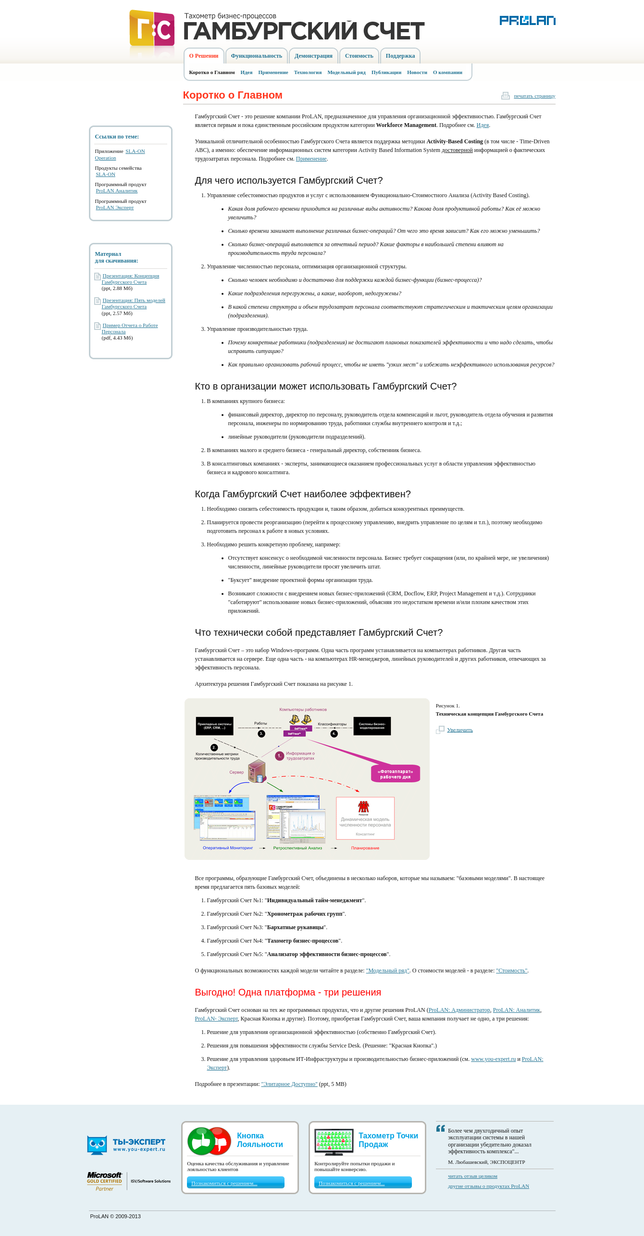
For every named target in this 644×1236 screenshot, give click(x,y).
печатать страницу (534, 96)
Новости (417, 72)
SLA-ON (105, 174)
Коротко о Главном (212, 72)
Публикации (386, 72)
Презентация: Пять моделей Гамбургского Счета (134, 303)
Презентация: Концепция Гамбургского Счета (131, 279)
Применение (273, 72)
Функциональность (257, 55)
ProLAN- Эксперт (216, 1018)
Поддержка (400, 55)
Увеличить (460, 729)
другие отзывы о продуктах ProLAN (488, 1186)
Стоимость (359, 55)
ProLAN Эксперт (115, 207)
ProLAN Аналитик (117, 190)
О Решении (204, 55)
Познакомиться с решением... (224, 1183)
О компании (447, 72)
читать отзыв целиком (472, 1176)
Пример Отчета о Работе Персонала (130, 328)
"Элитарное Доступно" (289, 1084)
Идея (247, 72)
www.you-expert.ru (493, 1059)
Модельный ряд (346, 72)
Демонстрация (314, 55)
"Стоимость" (511, 970)
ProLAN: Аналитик (516, 1010)
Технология (308, 72)
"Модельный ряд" (387, 970)
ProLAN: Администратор (459, 1010)
